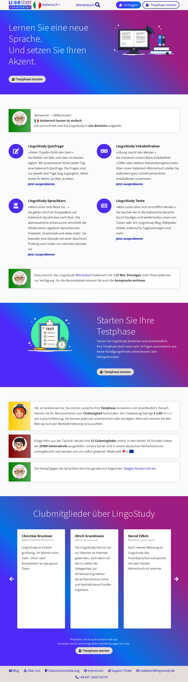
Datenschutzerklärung (62, 671)
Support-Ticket (120, 671)
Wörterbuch (85, 5)
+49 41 (91, 677)
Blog (14, 671)
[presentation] (12, 579)
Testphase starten (27, 79)
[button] (46, 5)
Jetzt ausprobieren (41, 184)
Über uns (32, 671)
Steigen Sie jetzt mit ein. (140, 468)
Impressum (93, 671)
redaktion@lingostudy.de (155, 671)
